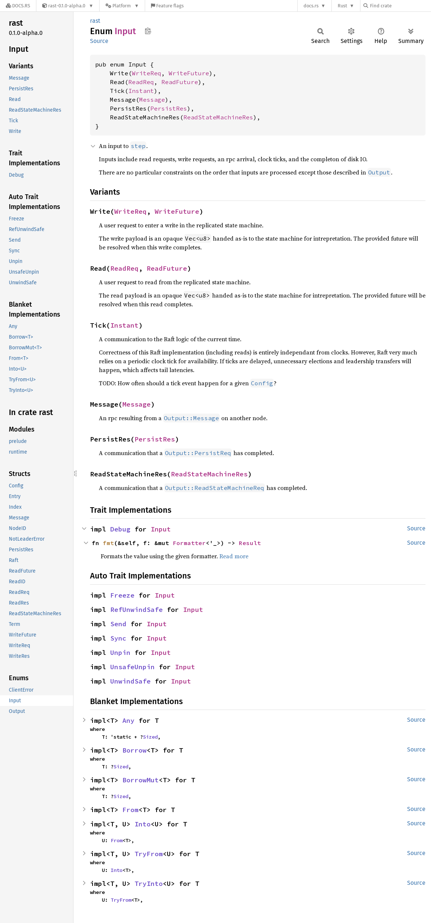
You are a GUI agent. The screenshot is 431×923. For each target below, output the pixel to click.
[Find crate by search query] (400, 5)
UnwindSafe (130, 681)
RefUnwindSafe (136, 609)
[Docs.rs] (18, 5)
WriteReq (146, 73)
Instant (141, 90)
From (130, 809)
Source (99, 40)
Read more (233, 556)
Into (142, 824)
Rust (342, 5)
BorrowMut (140, 780)
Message (152, 99)
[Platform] (122, 5)
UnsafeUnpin (132, 667)
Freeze (122, 595)
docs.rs (311, 5)
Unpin (120, 652)
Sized (150, 736)
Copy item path (148, 31)
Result (250, 543)
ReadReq (141, 82)
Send (118, 624)
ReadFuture (179, 82)
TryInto (148, 883)
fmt (108, 543)
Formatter (189, 543)
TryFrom (148, 854)
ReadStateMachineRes (218, 117)
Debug (120, 529)
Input (161, 529)
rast (95, 20)
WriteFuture (189, 73)
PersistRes (168, 108)
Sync (118, 638)
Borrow (134, 750)
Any (128, 720)
